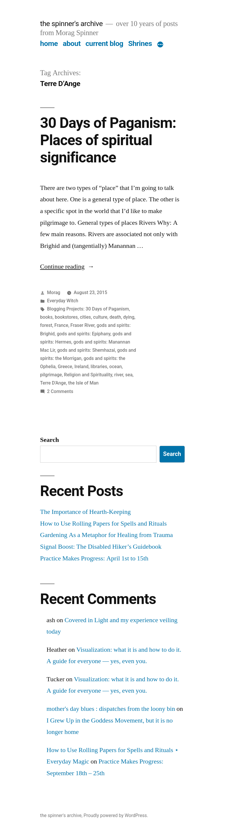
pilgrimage (51, 375)
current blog (104, 43)
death (115, 317)
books (46, 317)
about (72, 43)
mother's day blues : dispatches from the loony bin (111, 709)
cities (85, 317)
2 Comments (60, 391)
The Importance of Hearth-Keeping (85, 512)
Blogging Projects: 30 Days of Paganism (88, 309)
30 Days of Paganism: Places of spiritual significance (108, 140)
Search (49, 440)
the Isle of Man (83, 383)
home (49, 43)
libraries (99, 366)
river (118, 375)
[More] (160, 44)
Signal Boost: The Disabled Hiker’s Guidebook (100, 547)
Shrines (140, 43)
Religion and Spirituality (88, 375)
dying (128, 317)
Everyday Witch (62, 300)
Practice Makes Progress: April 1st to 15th (94, 558)
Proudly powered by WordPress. (115, 815)
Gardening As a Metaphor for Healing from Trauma (106, 535)
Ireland (81, 366)
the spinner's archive (71, 23)
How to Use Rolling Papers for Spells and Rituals (103, 523)
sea (128, 375)
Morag (53, 292)
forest (46, 325)
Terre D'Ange (53, 383)
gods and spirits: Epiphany (83, 334)
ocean (115, 366)
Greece (65, 366)
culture (100, 317)
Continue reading (67, 266)
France (61, 325)
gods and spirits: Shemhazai (86, 350)
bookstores (66, 317)
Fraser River (82, 325)
